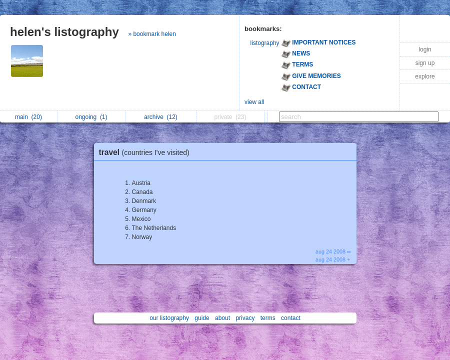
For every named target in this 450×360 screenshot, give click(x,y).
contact (290, 318)
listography (265, 43)
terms (268, 318)
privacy (245, 318)
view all (254, 102)
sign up (425, 63)
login (424, 49)
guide (201, 318)
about (222, 318)
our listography (169, 318)
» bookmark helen (152, 34)
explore (424, 76)
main (28, 117)
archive (161, 117)
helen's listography (64, 31)
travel (146, 152)
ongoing (91, 117)
